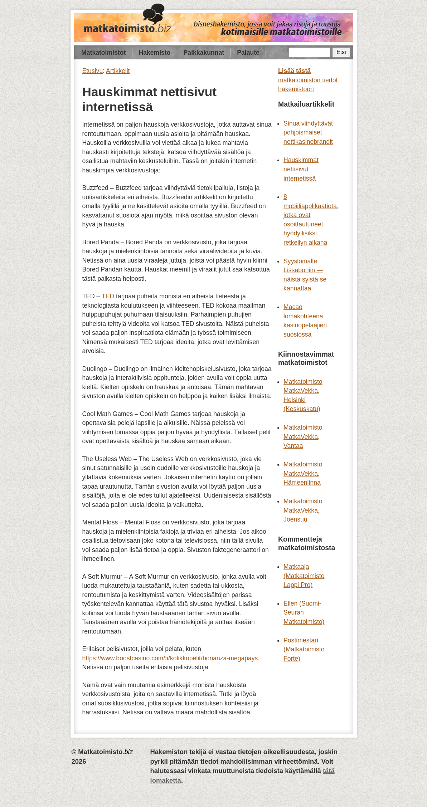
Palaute (248, 52)
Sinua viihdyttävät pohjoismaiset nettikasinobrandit (308, 132)
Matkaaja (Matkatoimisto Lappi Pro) (303, 575)
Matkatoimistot (103, 52)
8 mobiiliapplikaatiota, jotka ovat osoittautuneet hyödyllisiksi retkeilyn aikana (311, 219)
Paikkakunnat (204, 52)
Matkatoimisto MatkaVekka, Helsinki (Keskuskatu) (302, 395)
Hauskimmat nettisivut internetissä (301, 169)
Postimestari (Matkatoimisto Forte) (303, 649)
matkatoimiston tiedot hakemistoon (308, 80)
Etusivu (92, 70)
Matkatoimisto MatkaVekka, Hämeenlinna (302, 473)
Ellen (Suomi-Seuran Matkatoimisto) (303, 612)
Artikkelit (118, 70)
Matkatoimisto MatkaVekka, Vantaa (302, 436)
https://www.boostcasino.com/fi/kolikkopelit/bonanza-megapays (170, 658)
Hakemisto (154, 52)
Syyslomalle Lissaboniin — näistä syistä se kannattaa (304, 275)
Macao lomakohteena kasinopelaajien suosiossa (305, 320)
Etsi (341, 52)
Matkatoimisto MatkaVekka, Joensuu (302, 510)
